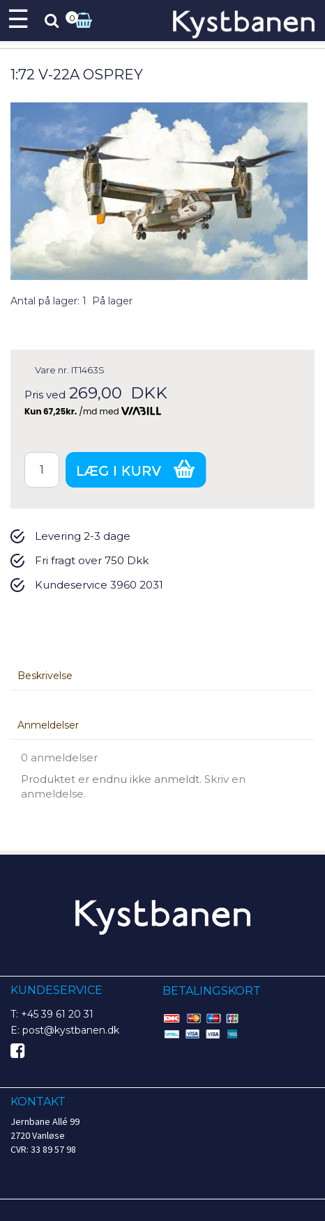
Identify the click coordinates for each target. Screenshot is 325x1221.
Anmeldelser (48, 725)
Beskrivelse (45, 675)
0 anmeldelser (59, 757)
